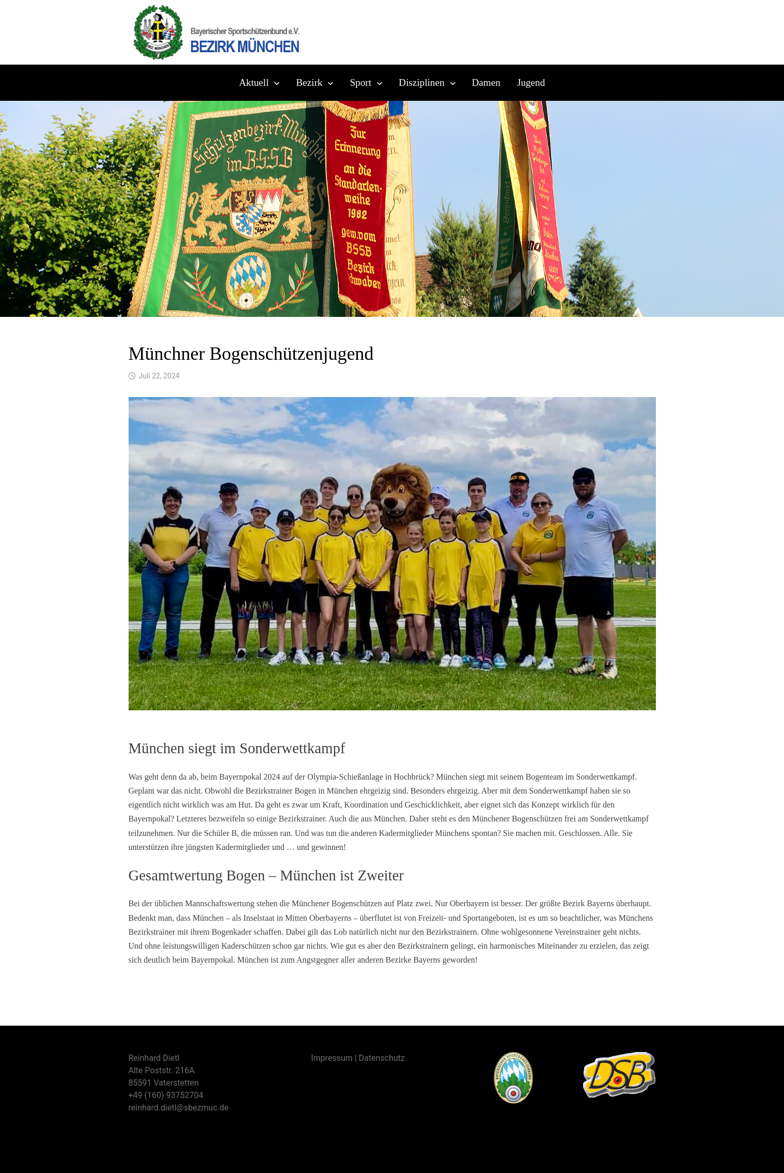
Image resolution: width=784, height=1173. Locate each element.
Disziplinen (421, 82)
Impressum (332, 1058)
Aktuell (254, 82)
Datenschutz (382, 1058)
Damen (486, 82)
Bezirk (309, 82)
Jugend (531, 82)
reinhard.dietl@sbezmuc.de (179, 1108)
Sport (360, 82)
